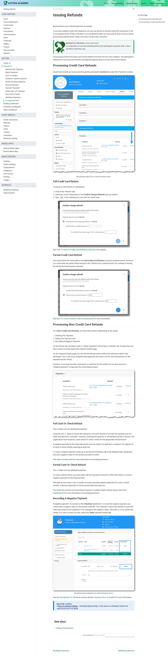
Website (7, 123)
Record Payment (11, 85)
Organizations (9, 167)
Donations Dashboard (12, 107)
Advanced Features (11, 190)
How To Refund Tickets (68, 606)
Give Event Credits (12, 94)
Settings (7, 161)
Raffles (6, 44)
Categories (8, 171)
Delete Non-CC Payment (15, 91)
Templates (8, 135)
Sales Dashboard (10, 110)
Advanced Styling (10, 138)
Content (7, 132)
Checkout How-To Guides (104, 597)
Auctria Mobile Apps (12, 148)
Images (7, 180)
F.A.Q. (106, 3)
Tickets (6, 47)
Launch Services (91, 43)
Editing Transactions (64, 628)
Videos (6, 126)
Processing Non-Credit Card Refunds (152, 22)
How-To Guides (11, 75)
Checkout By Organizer (14, 69)
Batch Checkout (11, 72)
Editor (6, 129)
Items (6, 38)
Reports (7, 53)
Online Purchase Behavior (15, 82)
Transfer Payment (12, 88)
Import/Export (9, 193)
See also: (60, 621)
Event (6, 19)
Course (143, 3)
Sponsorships (9, 50)
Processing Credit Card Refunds (150, 19)
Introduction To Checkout (70, 597)
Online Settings (10, 164)
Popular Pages (132, 3)
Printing (7, 177)
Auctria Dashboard (157, 3)
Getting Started (117, 3)
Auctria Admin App (11, 151)
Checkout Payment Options (16, 79)
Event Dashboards (11, 22)
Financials (7, 41)
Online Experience (11, 120)
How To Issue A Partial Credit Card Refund (74, 319)
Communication (10, 34)
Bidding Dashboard (11, 104)
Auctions (7, 28)
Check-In (7, 63)
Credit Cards (8, 25)
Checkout (8, 66)
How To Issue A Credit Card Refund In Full (74, 250)
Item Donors (8, 174)
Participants (8, 31)
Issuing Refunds (12, 100)
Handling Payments (13, 97)
